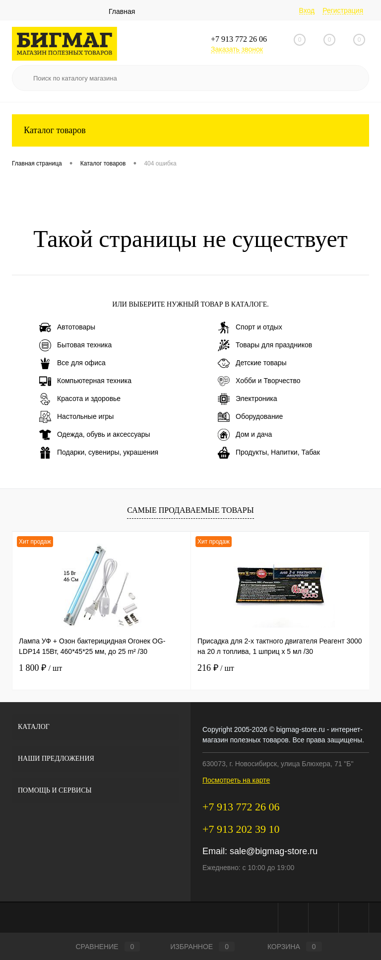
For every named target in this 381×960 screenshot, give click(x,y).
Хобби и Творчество (259, 381)
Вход (307, 10)
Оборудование (250, 417)
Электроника (247, 399)
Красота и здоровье (80, 399)
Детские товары (252, 363)
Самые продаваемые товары (190, 510)
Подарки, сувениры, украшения (98, 453)
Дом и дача (245, 435)
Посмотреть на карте (236, 780)
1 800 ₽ (40, 668)
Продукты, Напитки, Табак (269, 453)
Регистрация (342, 10)
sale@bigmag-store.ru (274, 851)
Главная (122, 11)
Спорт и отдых (250, 327)
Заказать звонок (237, 49)
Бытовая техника (75, 345)
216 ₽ (215, 668)
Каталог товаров (190, 130)
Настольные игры (76, 417)
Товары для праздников (265, 345)
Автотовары (67, 327)
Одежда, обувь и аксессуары (94, 435)
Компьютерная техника (85, 381)
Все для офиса (72, 363)
